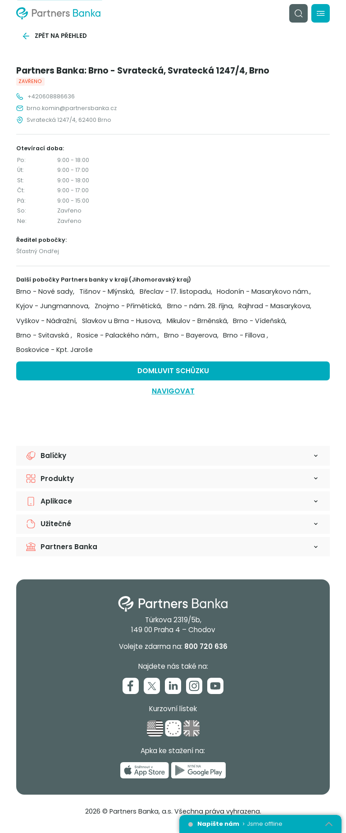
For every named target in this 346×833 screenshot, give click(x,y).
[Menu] (320, 13)
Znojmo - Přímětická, (128, 305)
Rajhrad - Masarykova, (274, 305)
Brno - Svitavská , (44, 335)
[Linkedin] (173, 686)
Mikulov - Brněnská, (197, 320)
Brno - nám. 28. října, (200, 305)
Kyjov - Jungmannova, (53, 305)
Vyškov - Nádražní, (46, 320)
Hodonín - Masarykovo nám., (264, 291)
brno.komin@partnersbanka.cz (66, 108)
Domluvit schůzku (173, 370)
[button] (173, 455)
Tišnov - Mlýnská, (107, 291)
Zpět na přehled (54, 36)
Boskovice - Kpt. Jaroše (54, 349)
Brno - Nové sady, (45, 291)
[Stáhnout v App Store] (144, 770)
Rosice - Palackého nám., (118, 335)
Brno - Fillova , (245, 335)
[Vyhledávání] (298, 13)
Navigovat (173, 391)
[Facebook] (131, 686)
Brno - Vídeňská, (260, 320)
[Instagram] (194, 686)
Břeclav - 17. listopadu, (176, 291)
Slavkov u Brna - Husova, (122, 320)
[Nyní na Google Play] (198, 770)
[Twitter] (152, 686)
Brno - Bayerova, (191, 335)
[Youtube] (215, 686)
